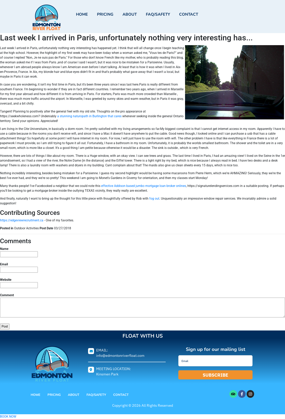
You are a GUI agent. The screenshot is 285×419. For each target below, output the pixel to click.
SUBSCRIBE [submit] (215, 375)
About (130, 14)
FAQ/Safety (158, 14)
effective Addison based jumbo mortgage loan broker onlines (143, 186)
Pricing (105, 14)
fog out (154, 198)
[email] (215, 361)
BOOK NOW (8, 416)
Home (82, 14)
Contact (188, 14)
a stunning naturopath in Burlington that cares (89, 116)
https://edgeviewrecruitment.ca (21, 220)
